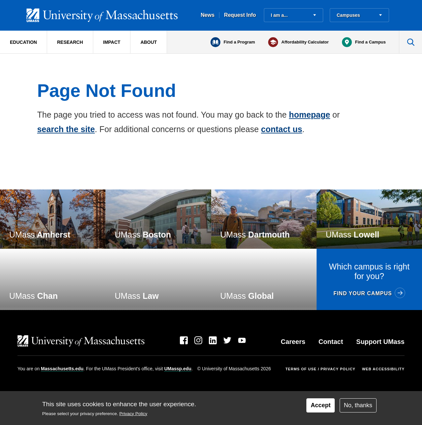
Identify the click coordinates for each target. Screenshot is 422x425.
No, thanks (358, 405)
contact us (281, 129)
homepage (309, 114)
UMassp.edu (177, 368)
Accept (320, 405)
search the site (66, 129)
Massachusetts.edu (62, 368)
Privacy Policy (133, 413)
